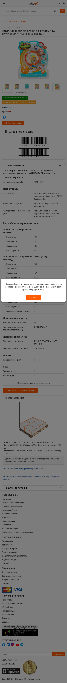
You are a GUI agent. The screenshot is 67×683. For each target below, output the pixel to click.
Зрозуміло (33, 297)
